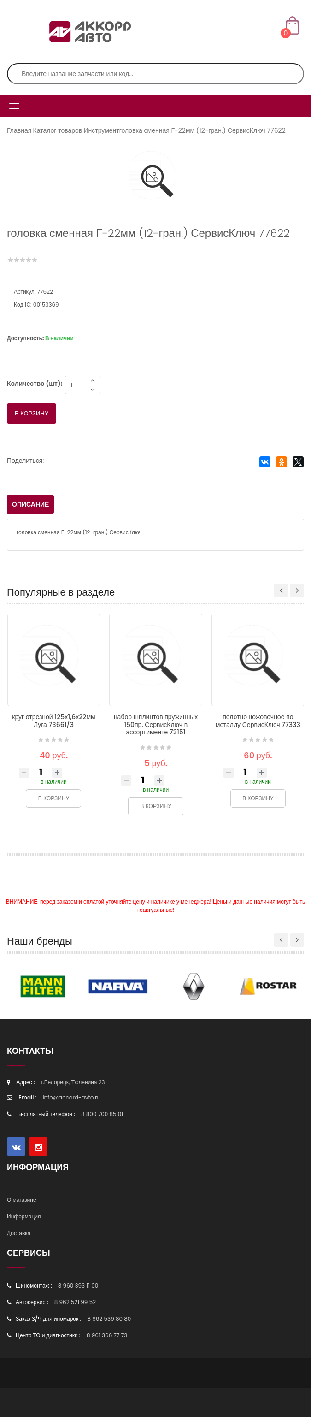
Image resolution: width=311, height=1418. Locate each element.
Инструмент (101, 130)
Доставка (19, 1234)
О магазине (21, 1201)
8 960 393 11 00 (78, 1286)
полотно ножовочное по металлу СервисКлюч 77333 (258, 721)
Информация (24, 1217)
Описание (30, 505)
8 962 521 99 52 (75, 1303)
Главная (19, 130)
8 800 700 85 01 (102, 1115)
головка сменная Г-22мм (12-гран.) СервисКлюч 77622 (202, 130)
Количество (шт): (34, 384)
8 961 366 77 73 (107, 1336)
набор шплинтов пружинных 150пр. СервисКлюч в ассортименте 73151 (156, 725)
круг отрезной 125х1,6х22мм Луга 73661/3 (53, 721)
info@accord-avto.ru (72, 1098)
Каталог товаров (57, 130)
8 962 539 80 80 (109, 1319)
